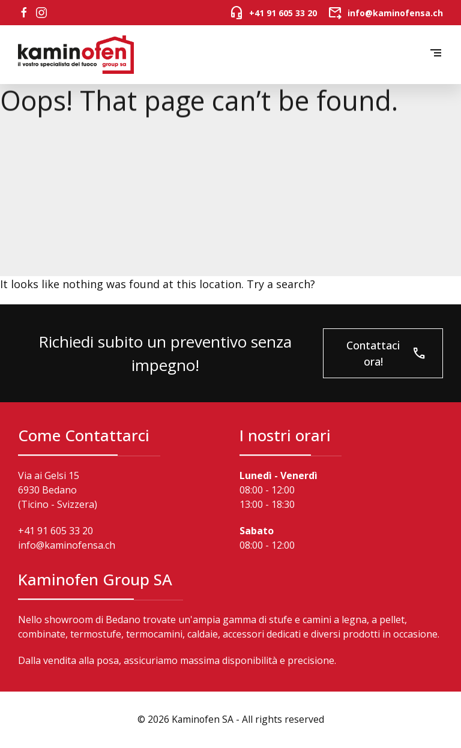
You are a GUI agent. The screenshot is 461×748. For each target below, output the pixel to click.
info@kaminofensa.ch (66, 545)
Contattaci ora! (386, 353)
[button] (436, 55)
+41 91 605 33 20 (55, 530)
